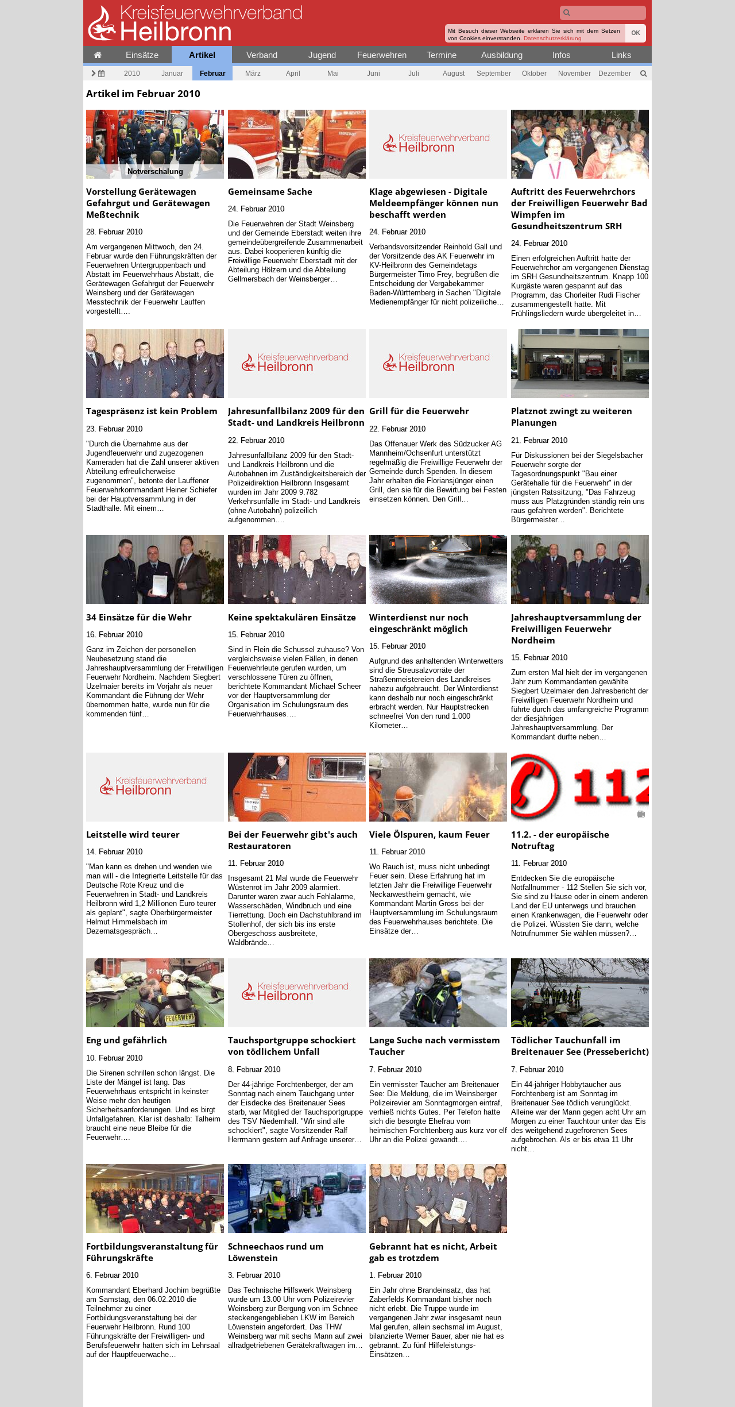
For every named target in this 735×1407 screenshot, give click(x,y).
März (253, 73)
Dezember (614, 73)
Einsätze (142, 55)
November (574, 73)
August (454, 73)
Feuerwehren (382, 55)
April (293, 73)
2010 (132, 73)
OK (635, 33)
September (494, 73)
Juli (413, 73)
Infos (561, 55)
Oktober (534, 73)
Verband (261, 55)
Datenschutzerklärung (553, 38)
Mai (333, 73)
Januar (172, 73)
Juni (373, 73)
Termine (442, 55)
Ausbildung (502, 55)
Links (622, 55)
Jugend (322, 55)
